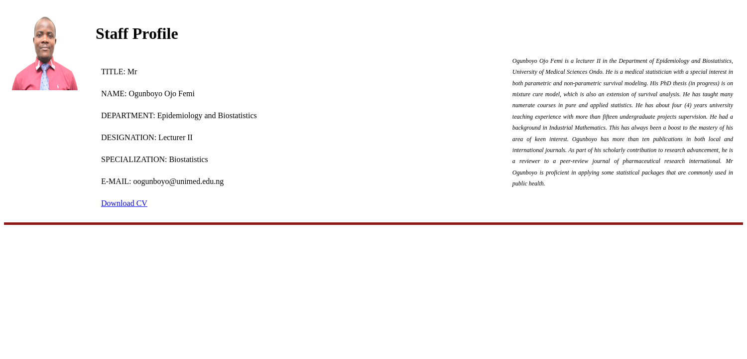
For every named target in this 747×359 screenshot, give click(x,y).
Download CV (124, 203)
